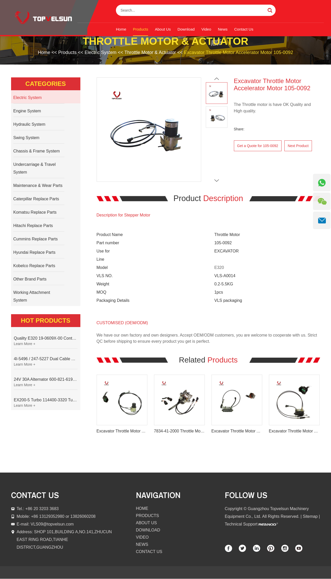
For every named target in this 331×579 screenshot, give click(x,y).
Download (186, 29)
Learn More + (25, 344)
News (223, 29)
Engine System (27, 111)
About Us (163, 29)
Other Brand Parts (30, 279)
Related (208, 359)
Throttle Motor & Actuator (150, 52)
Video (206, 29)
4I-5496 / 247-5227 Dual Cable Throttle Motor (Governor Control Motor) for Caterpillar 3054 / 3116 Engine (46, 359)
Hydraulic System (29, 124)
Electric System (100, 52)
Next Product (298, 146)
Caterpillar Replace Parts (36, 199)
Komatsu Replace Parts (35, 212)
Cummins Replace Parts (35, 239)
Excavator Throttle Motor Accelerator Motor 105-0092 (238, 52)
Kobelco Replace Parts (34, 266)
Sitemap (310, 516)
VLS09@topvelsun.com (52, 524)
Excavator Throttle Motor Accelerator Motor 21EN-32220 (122, 431)
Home (121, 29)
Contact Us (243, 29)
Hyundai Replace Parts (34, 252)
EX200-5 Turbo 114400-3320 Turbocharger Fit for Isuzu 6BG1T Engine (46, 400)
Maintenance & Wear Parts (38, 185)
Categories (46, 83)
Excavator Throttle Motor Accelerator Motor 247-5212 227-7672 (294, 431)
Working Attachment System (31, 296)
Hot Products (45, 320)
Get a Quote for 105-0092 (257, 146)
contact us (35, 495)
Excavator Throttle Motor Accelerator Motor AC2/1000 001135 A (236, 431)
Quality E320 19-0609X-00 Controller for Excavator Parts (46, 338)
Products (140, 29)
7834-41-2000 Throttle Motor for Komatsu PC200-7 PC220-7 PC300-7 (179, 431)
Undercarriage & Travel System (34, 168)
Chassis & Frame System (36, 151)
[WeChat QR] (322, 202)
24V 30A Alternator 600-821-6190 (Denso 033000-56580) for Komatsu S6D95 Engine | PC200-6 (46, 379)
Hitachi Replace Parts (33, 225)
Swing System (26, 137)
